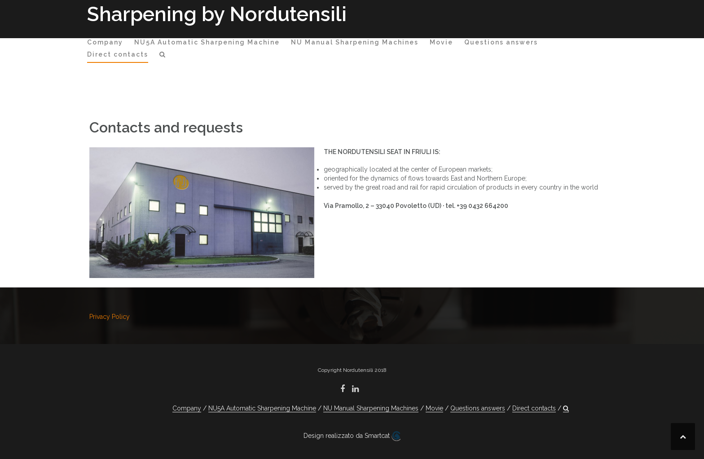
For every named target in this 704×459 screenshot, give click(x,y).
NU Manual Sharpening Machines (354, 42)
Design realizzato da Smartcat (352, 436)
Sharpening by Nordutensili (217, 14)
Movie (441, 42)
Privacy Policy (109, 316)
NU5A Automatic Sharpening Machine (207, 42)
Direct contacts (117, 54)
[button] (162, 56)
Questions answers (501, 42)
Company (105, 42)
